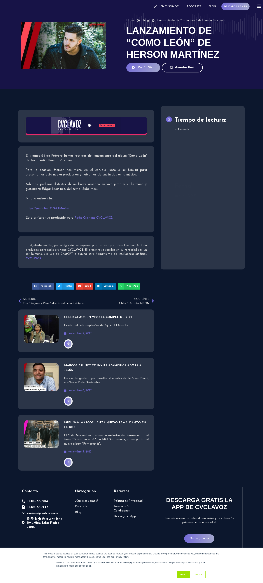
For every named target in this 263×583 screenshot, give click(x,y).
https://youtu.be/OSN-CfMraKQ (47, 208)
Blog (211, 6)
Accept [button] (183, 574)
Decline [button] (198, 574)
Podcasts (194, 6)
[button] (43, 286)
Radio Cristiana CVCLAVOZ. (94, 217)
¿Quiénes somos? (166, 6)
